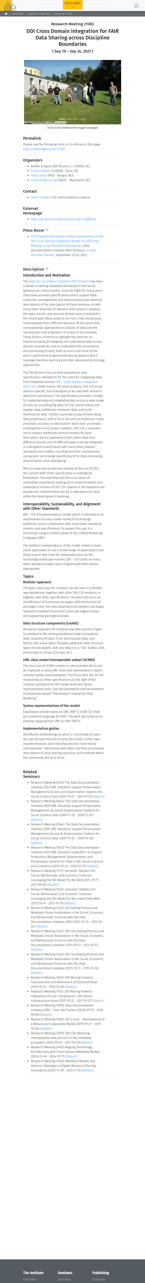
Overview (29, 1279)
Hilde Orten (39, 175)
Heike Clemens (41, 197)
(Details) (98, 796)
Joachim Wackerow (44, 180)
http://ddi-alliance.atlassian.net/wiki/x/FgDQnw (63, 219)
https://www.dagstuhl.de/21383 (44, 149)
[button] (31, 92)
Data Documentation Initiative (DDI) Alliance (59, 281)
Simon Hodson (41, 171)
